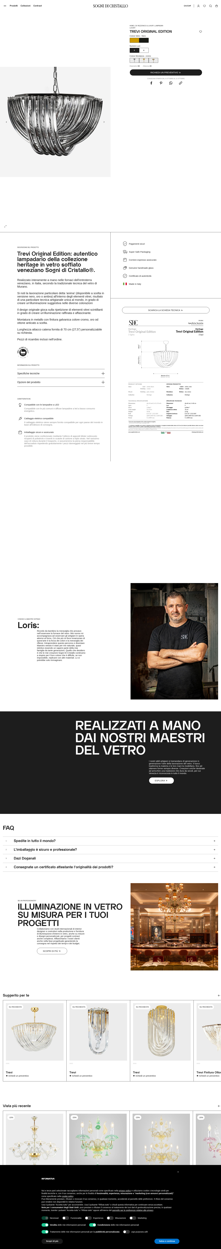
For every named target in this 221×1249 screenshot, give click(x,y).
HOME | (132, 26)
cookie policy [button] (67, 1196)
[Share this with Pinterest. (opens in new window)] (161, 83)
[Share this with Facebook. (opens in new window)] (151, 83)
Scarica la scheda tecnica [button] (165, 310)
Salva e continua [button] (167, 1241)
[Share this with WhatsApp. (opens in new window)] (171, 83)
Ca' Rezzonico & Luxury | (145, 26)
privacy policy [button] (125, 1191)
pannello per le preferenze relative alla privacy (132, 1210)
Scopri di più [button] (52, 951)
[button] (166, 72)
